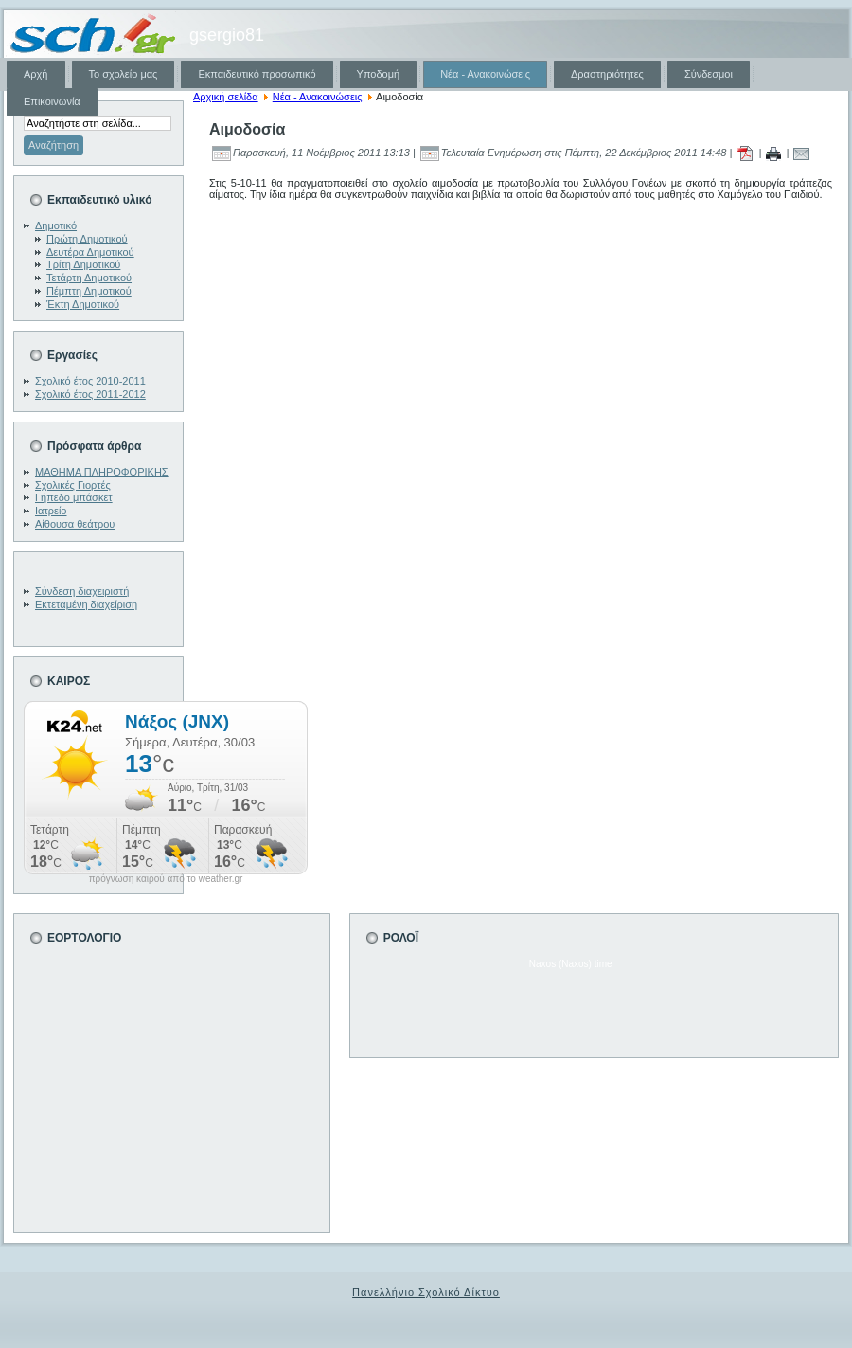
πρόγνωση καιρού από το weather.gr (166, 879)
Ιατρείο (50, 510)
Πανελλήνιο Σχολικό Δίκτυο (426, 1292)
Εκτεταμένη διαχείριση (86, 604)
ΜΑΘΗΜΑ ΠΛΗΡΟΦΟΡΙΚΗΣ (102, 471)
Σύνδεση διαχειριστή (82, 591)
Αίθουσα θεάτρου (75, 524)
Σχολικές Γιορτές (73, 485)
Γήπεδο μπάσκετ (74, 497)
